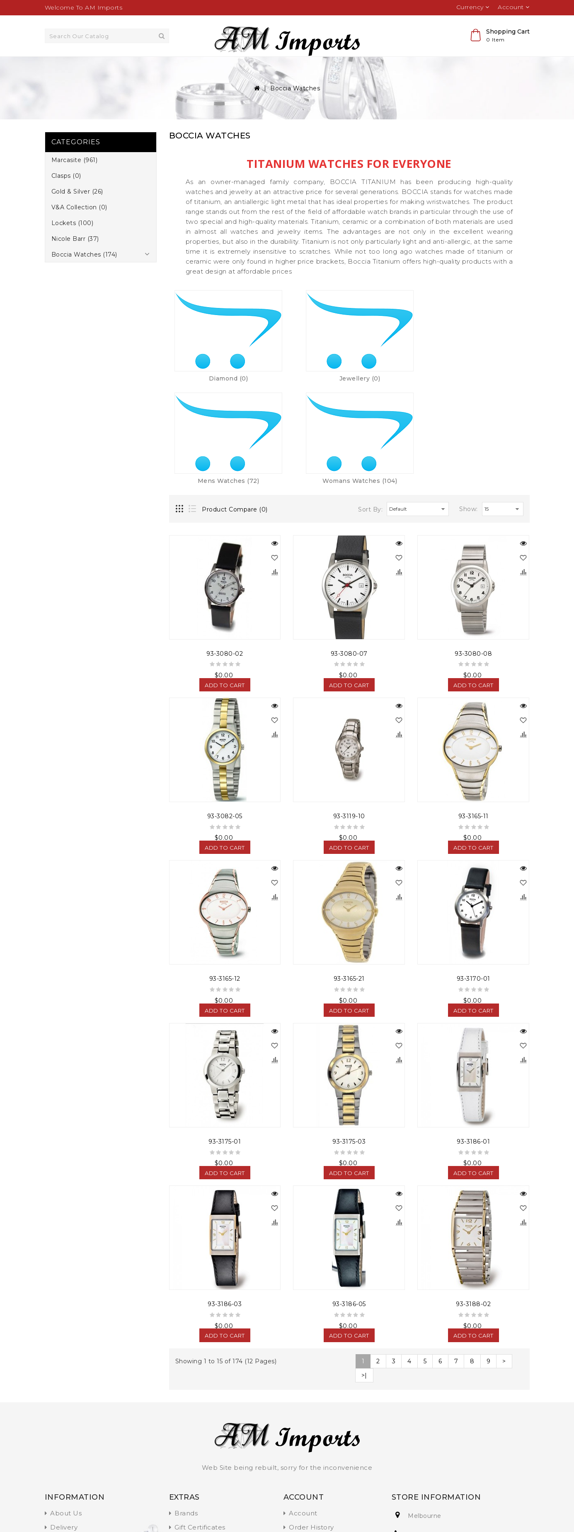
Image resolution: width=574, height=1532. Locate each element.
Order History (311, 1424)
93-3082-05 (224, 713)
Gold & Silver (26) (77, 211)
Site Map (189, 1465)
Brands (186, 1410)
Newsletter (307, 1452)
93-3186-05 (349, 1201)
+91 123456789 (432, 1431)
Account (303, 1410)
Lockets (330, 66)
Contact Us (307, 1465)
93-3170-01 (473, 876)
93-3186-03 (225, 1201)
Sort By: (370, 406)
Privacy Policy (73, 1438)
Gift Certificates (199, 1424)
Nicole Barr (376, 66)
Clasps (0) (66, 195)
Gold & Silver (217, 66)
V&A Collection (277, 66)
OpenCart (101, 1513)
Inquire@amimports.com (450, 1450)
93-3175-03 (349, 1038)
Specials (188, 1452)
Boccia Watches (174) (84, 274)
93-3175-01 (224, 1038)
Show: (468, 406)
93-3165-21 (349, 876)
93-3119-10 (349, 713)
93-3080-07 (349, 550)
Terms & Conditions (82, 1452)
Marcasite (129, 66)
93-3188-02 (473, 1201)
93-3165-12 (224, 876)
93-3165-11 (473, 713)
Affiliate (187, 1438)
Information (70, 1465)
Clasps (171, 66)
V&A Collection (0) (79, 226)
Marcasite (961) (74, 179)
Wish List (303, 1438)
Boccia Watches (435, 66)
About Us (66, 1410)
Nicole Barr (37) (75, 258)
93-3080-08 (473, 550)
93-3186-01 (473, 1038)
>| (364, 1272)
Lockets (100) (72, 242)
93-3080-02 (224, 550)
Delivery (64, 1424)
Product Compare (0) (235, 406)
